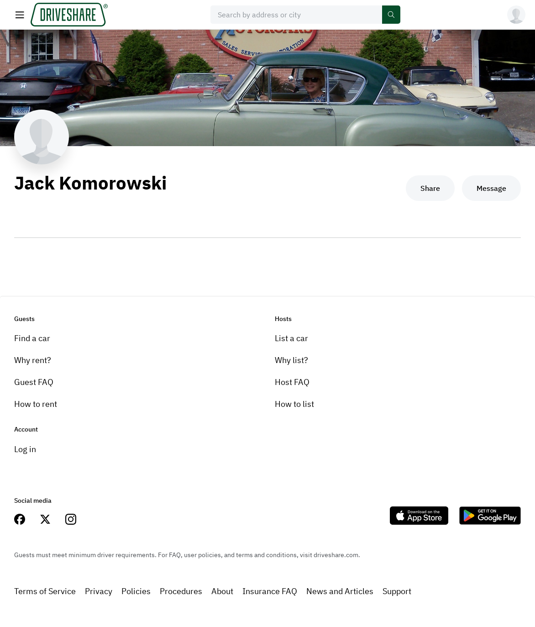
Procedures (181, 591)
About (222, 591)
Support (397, 591)
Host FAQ (292, 382)
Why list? (291, 360)
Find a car (32, 338)
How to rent (35, 404)
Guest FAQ (33, 382)
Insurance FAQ (269, 591)
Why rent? (32, 360)
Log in (25, 449)
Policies (136, 591)
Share (430, 188)
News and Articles (339, 591)
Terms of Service (45, 591)
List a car (291, 338)
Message (491, 188)
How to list (294, 404)
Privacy (98, 591)
